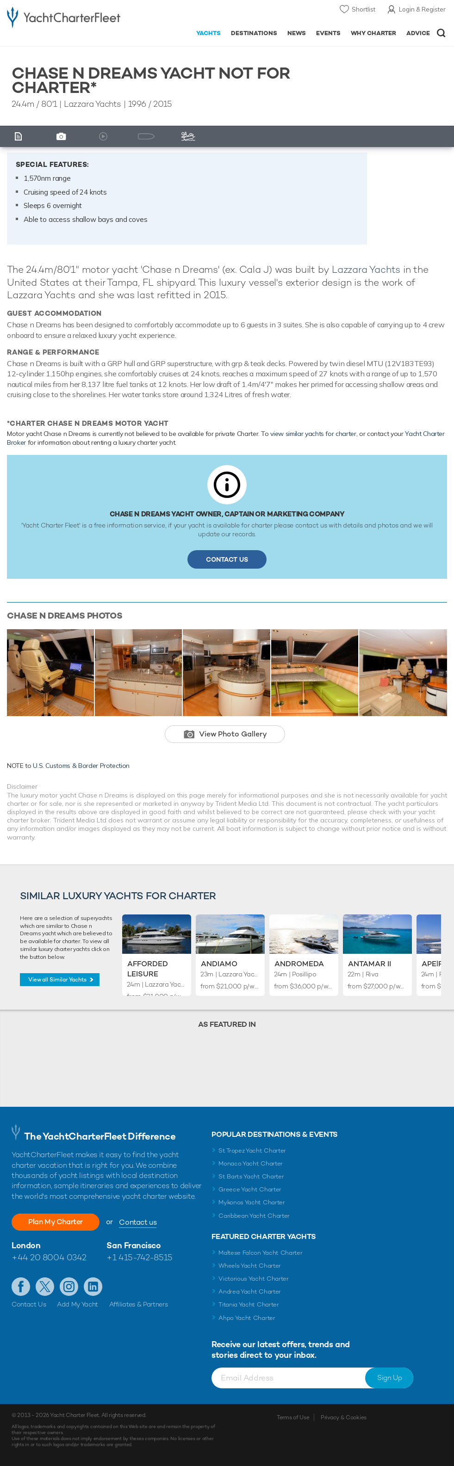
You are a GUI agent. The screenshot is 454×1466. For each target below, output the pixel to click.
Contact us (137, 1222)
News (296, 33)
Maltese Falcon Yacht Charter (260, 1253)
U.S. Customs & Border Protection (81, 765)
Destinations (254, 33)
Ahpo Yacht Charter (246, 1318)
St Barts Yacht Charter (251, 1176)
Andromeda (299, 964)
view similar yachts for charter (313, 433)
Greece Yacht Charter (249, 1189)
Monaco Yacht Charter (250, 1163)
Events (328, 33)
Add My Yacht (77, 1304)
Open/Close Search (441, 33)
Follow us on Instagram (69, 1286)
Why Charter (374, 33)
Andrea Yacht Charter (249, 1291)
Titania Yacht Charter (248, 1304)
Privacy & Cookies (344, 1417)
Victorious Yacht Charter (253, 1278)
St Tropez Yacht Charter (252, 1150)
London (26, 1245)
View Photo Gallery (233, 734)
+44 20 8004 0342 (49, 1257)
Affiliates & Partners (138, 1304)
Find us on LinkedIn (93, 1286)
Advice (418, 33)
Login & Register (422, 9)
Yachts (208, 33)
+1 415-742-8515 (139, 1257)
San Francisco (133, 1245)
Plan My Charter (55, 1222)
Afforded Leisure (147, 969)
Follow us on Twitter (45, 1286)
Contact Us (227, 559)
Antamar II (369, 964)
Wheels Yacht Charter (249, 1266)
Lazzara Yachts (366, 269)
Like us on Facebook (21, 1286)
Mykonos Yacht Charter (251, 1202)
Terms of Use (293, 1417)
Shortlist (363, 9)
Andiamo (219, 964)
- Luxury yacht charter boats (63, 17)
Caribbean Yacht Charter (254, 1216)
